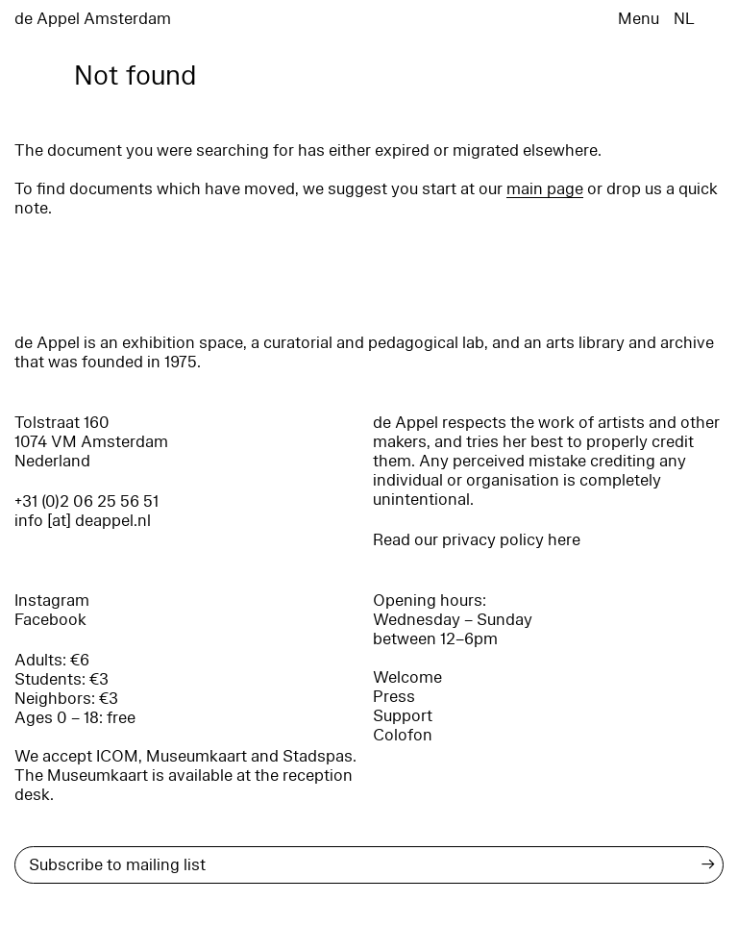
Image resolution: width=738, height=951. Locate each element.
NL (684, 19)
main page (544, 189)
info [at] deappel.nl (82, 521)
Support (402, 716)
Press (394, 697)
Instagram (51, 600)
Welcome (407, 677)
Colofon (402, 735)
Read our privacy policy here (476, 540)
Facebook (50, 620)
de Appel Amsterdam (92, 19)
